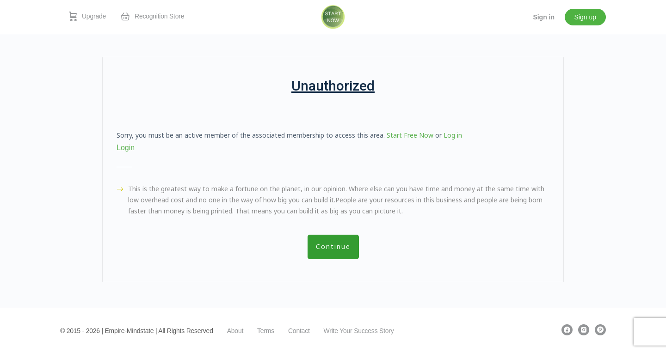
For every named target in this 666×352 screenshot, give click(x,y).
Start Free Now (410, 135)
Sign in (544, 17)
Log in (453, 135)
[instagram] (583, 329)
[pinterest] (600, 329)
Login (126, 148)
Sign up (585, 17)
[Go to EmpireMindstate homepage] (333, 16)
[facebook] (567, 329)
